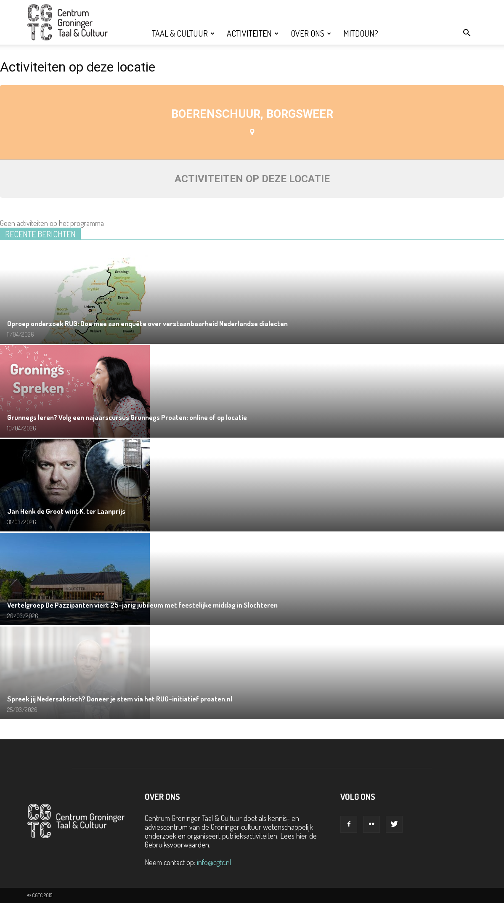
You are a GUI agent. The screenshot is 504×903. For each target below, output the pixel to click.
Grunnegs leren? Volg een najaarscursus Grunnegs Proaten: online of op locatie (127, 417)
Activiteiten (253, 33)
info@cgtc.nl (214, 862)
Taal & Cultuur (183, 33)
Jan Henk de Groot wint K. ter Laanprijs (66, 511)
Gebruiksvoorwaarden (177, 844)
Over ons (311, 33)
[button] (466, 33)
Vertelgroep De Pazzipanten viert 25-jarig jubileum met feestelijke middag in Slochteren (142, 604)
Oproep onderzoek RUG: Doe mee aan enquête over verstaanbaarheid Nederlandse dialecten (147, 323)
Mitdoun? (360, 33)
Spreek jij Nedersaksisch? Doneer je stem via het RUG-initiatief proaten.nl (119, 698)
